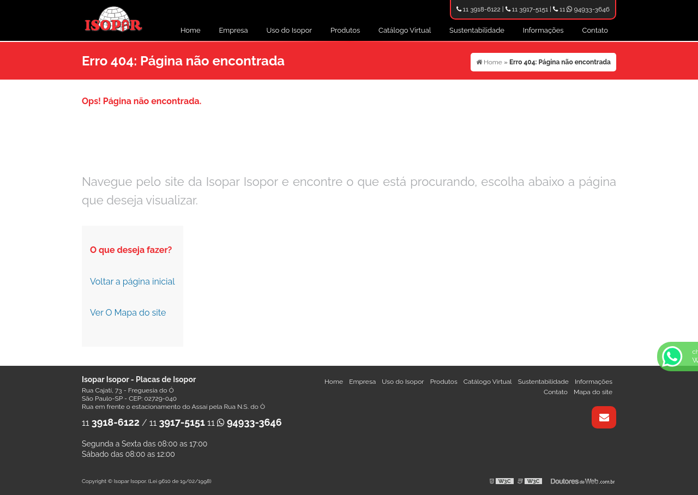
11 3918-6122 (478, 9)
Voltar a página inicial (132, 281)
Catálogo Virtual (404, 30)
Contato (595, 30)
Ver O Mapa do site (128, 312)
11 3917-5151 (527, 9)
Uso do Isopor (289, 30)
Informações (543, 30)
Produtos (345, 30)
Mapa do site (593, 392)
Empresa (233, 30)
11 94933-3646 (581, 9)
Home (190, 30)
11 (111, 423)
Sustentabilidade (476, 30)
